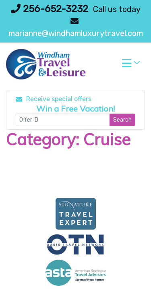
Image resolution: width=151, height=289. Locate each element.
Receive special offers (53, 99)
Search (122, 119)
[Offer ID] (63, 120)
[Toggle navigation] (131, 65)
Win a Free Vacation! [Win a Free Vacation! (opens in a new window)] (75, 109)
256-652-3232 (49, 8)
